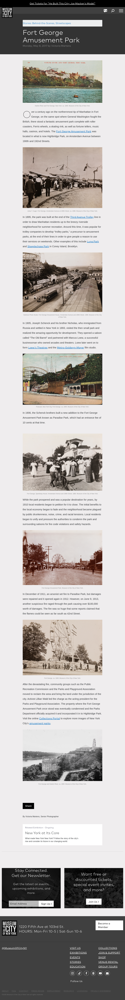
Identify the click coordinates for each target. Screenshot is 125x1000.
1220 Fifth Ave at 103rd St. (41, 926)
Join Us (93, 901)
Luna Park (93, 241)
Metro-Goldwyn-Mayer (70, 347)
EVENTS (75, 957)
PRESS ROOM (37, 991)
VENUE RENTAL (108, 961)
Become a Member (104, 925)
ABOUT (5, 991)
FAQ (14, 991)
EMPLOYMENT (54, 991)
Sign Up (45, 903)
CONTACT (23, 991)
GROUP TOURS (108, 966)
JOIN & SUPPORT (109, 952)
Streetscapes (63, 23)
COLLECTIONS (107, 948)
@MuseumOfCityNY (14, 948)
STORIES (75, 961)
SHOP (102, 957)
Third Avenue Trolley (82, 217)
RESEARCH (69, 991)
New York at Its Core (43, 833)
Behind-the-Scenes (43, 23)
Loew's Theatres (37, 347)
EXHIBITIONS (78, 952)
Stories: (27, 23)
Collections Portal (49, 718)
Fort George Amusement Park (73, 131)
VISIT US (75, 948)
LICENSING (82, 991)
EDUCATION (77, 966)
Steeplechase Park (38, 246)
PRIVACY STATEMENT (101, 991)
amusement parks (39, 723)
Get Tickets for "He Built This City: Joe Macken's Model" (62, 3)
